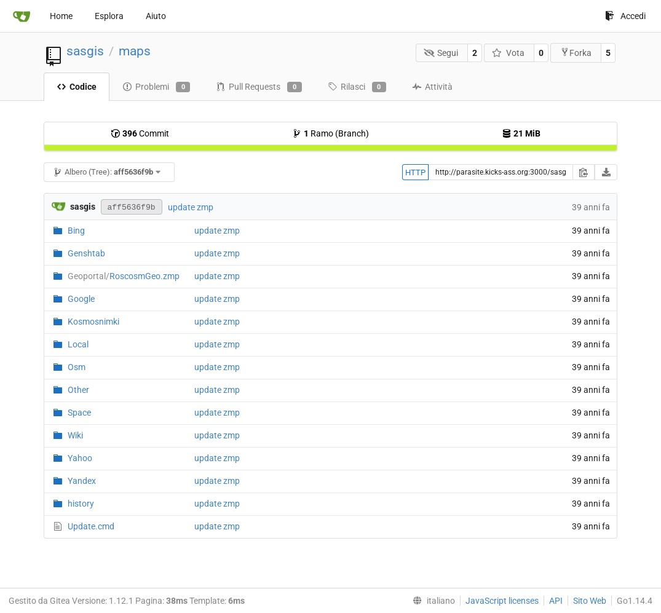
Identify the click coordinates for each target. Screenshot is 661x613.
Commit (140, 133)
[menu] (431, 600)
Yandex (82, 481)
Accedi (625, 16)
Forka (576, 52)
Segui (441, 53)
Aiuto (156, 16)
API (556, 601)
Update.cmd (91, 526)
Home (61, 16)
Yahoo (80, 458)
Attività (432, 87)
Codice (77, 87)
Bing (76, 230)
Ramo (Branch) (330, 133)
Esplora (109, 16)
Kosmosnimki (93, 321)
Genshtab (86, 253)
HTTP (415, 172)
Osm (76, 367)
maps (135, 51)
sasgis (85, 51)
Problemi (156, 87)
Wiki (75, 435)
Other (78, 390)
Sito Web (589, 601)
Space (79, 412)
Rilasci (357, 87)
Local (78, 344)
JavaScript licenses (502, 601)
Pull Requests (258, 87)
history (81, 503)
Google (81, 299)
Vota (508, 53)
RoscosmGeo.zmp (124, 276)
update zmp (190, 207)
